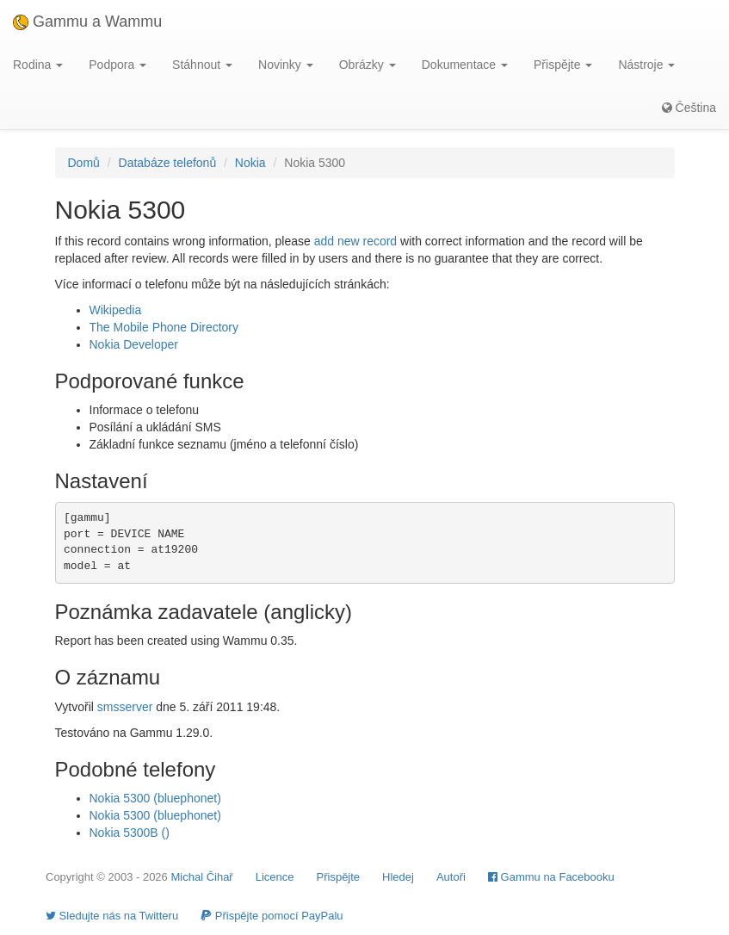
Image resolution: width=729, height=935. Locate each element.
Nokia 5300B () (130, 832)
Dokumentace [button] (465, 64)
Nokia (250, 163)
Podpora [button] (117, 64)
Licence (275, 876)
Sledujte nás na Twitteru (112, 915)
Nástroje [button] (646, 64)
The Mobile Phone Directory (164, 327)
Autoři (451, 876)
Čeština (689, 108)
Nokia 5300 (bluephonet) (155, 798)
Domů (84, 163)
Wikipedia (116, 310)
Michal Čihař (201, 876)
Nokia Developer (134, 344)
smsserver (125, 707)
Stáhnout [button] (202, 64)
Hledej (398, 876)
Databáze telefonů (168, 163)
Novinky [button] (285, 64)
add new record (356, 241)
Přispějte (339, 876)
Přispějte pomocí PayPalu (272, 915)
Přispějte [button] (563, 64)
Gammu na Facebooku (551, 876)
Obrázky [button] (367, 64)
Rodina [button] (38, 64)
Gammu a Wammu (87, 21)
